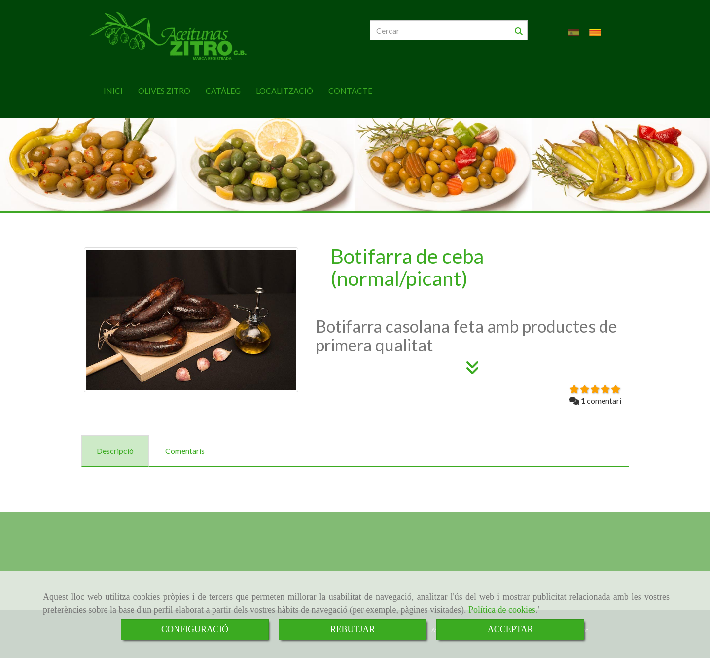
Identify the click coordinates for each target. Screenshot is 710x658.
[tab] (115, 451)
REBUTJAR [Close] (352, 629)
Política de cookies (501, 610)
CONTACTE (350, 90)
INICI (113, 90)
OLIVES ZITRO (164, 90)
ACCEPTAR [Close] (510, 629)
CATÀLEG (223, 90)
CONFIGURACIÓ (194, 629)
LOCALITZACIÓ (284, 90)
